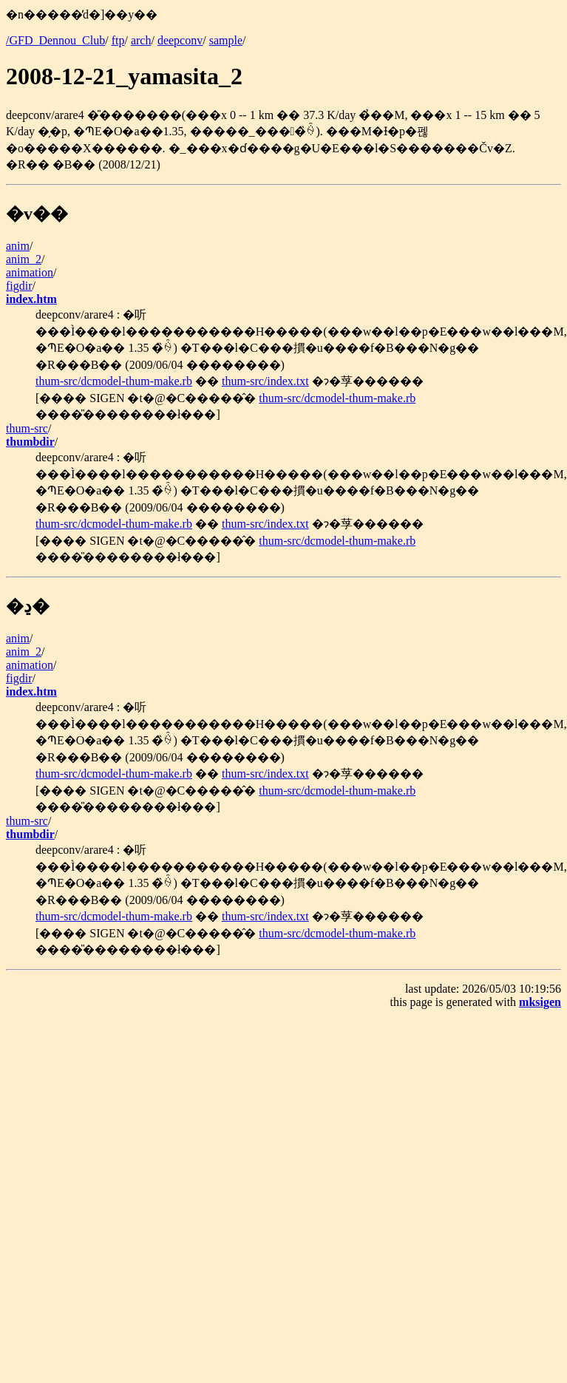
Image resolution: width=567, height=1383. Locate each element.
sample (225, 40)
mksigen (540, 1002)
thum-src (27, 428)
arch (141, 40)
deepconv (180, 40)
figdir (19, 285)
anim (18, 245)
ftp (118, 40)
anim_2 (23, 259)
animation (29, 272)
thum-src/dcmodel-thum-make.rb (113, 381)
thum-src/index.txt (265, 381)
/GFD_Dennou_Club (55, 40)
